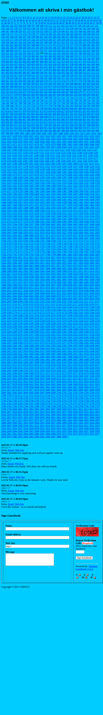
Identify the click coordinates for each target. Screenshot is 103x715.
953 (11, 128)
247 (41, 42)
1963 (64, 279)
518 (20, 75)
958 (33, 128)
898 (71, 119)
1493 (53, 208)
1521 (9, 213)
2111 (86, 301)
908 (16, 122)
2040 (91, 290)
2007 (9, 287)
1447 (97, 199)
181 (54, 34)
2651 (86, 384)
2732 (36, 398)
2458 (14, 356)
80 (42, 23)
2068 (47, 296)
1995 (42, 285)
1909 (64, 271)
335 (24, 53)
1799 (53, 254)
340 (46, 53)
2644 (47, 384)
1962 (58, 279)
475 (33, 70)
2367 (9, 343)
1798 (47, 254)
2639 (20, 384)
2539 (64, 367)
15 (43, 17)
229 (63, 39)
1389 (75, 191)
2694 (25, 392)
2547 (9, 370)
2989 (64, 436)
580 (89, 81)
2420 (3, 351)
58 (76, 20)
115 (66, 26)
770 (16, 105)
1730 (69, 243)
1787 (86, 252)
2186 (3, 315)
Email (11, 450)
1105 (96, 147)
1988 (3, 285)
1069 (97, 141)
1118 (68, 150)
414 (67, 61)
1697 (86, 238)
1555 (97, 216)
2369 (20, 343)
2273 (86, 326)
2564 (3, 373)
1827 (9, 260)
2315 (20, 334)
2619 (9, 381)
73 (21, 23)
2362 (80, 340)
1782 (58, 252)
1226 (69, 166)
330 (3, 53)
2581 (97, 373)
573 (59, 81)
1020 (25, 136)
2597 (86, 376)
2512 (14, 365)
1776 (25, 252)
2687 (86, 390)
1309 (31, 180)
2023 (97, 287)
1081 (64, 144)
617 (50, 86)
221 (29, 39)
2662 (47, 387)
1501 (97, 208)
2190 (25, 315)
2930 (36, 428)
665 (59, 92)
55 (67, 20)
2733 (42, 398)
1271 (20, 174)
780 (59, 105)
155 (41, 31)
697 (97, 94)
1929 (75, 274)
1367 (53, 188)
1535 (86, 213)
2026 (14, 290)
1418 (36, 196)
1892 (69, 268)
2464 (47, 356)
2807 (53, 409)
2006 (3, 287)
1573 (97, 219)
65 (97, 20)
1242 (58, 169)
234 (84, 39)
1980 (58, 282)
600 (76, 83)
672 (89, 92)
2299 (31, 332)
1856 (69, 263)
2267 (53, 326)
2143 (64, 307)
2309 (86, 332)
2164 (80, 310)
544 (33, 78)
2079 (9, 299)
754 (46, 103)
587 (20, 83)
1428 (91, 196)
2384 (3, 345)
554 (76, 78)
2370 (25, 343)
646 (76, 89)
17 (49, 17)
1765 (64, 249)
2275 (97, 326)
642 (59, 89)
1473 (42, 205)
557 (89, 78)
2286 (58, 329)
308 (7, 50)
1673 (53, 235)
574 (63, 81)
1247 (86, 169)
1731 (75, 243)
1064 (69, 141)
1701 (9, 241)
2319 (42, 334)
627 (93, 86)
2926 (14, 428)
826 (59, 111)
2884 (80, 420)
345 (67, 53)
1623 (75, 227)
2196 (58, 315)
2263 (31, 326)
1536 (91, 213)
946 (80, 125)
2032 (47, 290)
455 (46, 67)
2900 (69, 423)
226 (50, 39)
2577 (75, 373)
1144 (14, 155)
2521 (64, 365)
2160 (58, 310)
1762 (47, 249)
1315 (64, 180)
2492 (3, 362)
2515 (31, 365)
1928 (69, 274)
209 (76, 37)
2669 (86, 387)
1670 (36, 235)
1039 (31, 139)
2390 (36, 345)
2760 (91, 401)
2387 (20, 345)
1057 (31, 141)
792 (11, 108)
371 (80, 56)
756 (54, 103)
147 (7, 31)
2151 (9, 310)
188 (84, 34)
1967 (86, 279)
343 (59, 53)
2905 (97, 423)
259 (93, 42)
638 (41, 89)
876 (76, 117)
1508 (36, 210)
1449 (9, 202)
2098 (14, 301)
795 (24, 108)
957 (29, 128)
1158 (90, 155)
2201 (86, 315)
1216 (14, 166)
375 (97, 56)
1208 (69, 163)
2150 (3, 310)
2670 (91, 387)
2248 (47, 323)
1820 (69, 257)
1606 (80, 224)
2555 (53, 370)
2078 (3, 299)
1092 (25, 147)
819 (29, 111)
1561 (31, 219)
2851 (97, 414)
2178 (58, 312)
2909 (20, 425)
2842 (47, 414)
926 (93, 122)
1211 (86, 163)
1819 (64, 257)
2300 (36, 332)
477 (41, 70)
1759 (31, 249)
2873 (20, 420)
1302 (91, 177)
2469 (75, 356)
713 (67, 97)
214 (97, 37)
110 (46, 26)
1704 (25, 241)
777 (46, 105)
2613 (75, 378)
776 (41, 105)
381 (24, 59)
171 (11, 34)
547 (46, 78)
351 (93, 53)
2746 (14, 401)
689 (63, 94)
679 (20, 94)
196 (20, 37)
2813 (86, 409)
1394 (3, 194)
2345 (86, 337)
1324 (14, 183)
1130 (36, 152)
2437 (97, 351)
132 (41, 28)
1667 (20, 235)
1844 (3, 263)
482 (63, 70)
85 (57, 23)
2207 (20, 318)
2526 (91, 365)
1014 (93, 133)
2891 (20, 423)
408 (41, 61)
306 (97, 48)
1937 (20, 276)
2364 (91, 340)
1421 (53, 196)
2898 (58, 423)
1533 (75, 213)
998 (7, 133)
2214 (58, 318)
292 (37, 48)
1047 (75, 139)
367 (63, 56)
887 (24, 119)
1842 (91, 260)
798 (37, 108)
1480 (80, 205)
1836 (58, 260)
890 (37, 119)
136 (59, 28)
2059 (97, 293)
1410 (91, 194)
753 (41, 103)
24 (70, 17)
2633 (86, 381)
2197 (64, 315)
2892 (25, 423)
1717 (97, 241)
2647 (64, 384)
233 (80, 39)
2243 (20, 323)
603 (89, 83)
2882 (69, 420)
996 (97, 130)
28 (83, 17)
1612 (14, 227)
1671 (42, 235)
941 (59, 125)
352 (97, 53)
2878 (47, 420)
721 (3, 100)
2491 (97, 359)
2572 (47, 373)
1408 (80, 194)
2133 (9, 307)
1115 (51, 150)
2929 (31, 428)
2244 (25, 323)
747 (16, 103)
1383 (42, 191)
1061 (53, 141)
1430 (3, 199)
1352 (69, 185)
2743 (97, 398)
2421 (9, 351)
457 (54, 67)
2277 (9, 329)
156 (46, 31)
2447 (53, 354)
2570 (36, 373)
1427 (86, 196)
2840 (36, 414)
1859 (86, 263)
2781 (9, 406)
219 (20, 39)
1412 (3, 196)
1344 (25, 185)
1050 (91, 139)
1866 (25, 265)
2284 (47, 329)
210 (80, 37)
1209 (75, 163)
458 (59, 67)
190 (93, 34)
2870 (3, 420)
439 (76, 64)
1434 (25, 199)
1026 (58, 136)
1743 (42, 246)
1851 (42, 263)
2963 (20, 434)
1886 (36, 268)
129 (29, 28)
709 (50, 97)
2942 (3, 431)
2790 (58, 406)
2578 (80, 373)
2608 (47, 378)
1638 (58, 230)
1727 (53, 243)
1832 (36, 260)
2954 (69, 431)
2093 (86, 299)
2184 (91, 312)
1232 (3, 169)
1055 (20, 141)
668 (71, 92)
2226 (25, 321)
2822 (36, 412)
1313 (53, 180)
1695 (75, 238)
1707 (42, 241)
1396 (14, 194)
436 (63, 64)
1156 (79, 155)
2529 (9, 367)
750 (29, 103)
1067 (86, 141)
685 (46, 94)
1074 (25, 144)
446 (7, 67)
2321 (53, 334)
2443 (31, 354)
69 (8, 23)
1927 (64, 274)
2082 (25, 299)
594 (50, 83)
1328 (36, 183)
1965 (75, 279)
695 (89, 94)
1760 (36, 249)
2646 (58, 384)
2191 (31, 315)
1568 (69, 219)
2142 (58, 307)
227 (54, 39)
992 (80, 130)
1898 (3, 271)
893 (50, 119)
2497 (31, 362)
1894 (80, 268)
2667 (75, 387)
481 (59, 70)
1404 (58, 194)
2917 (64, 425)
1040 (36, 139)
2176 (47, 312)
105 (24, 26)
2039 (86, 290)
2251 (64, 323)
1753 (97, 246)
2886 (91, 420)
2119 (30, 304)
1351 (64, 185)
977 (16, 130)
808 (80, 108)
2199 (75, 315)
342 (54, 53)
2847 (75, 414)
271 (46, 45)
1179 (9, 161)
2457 (9, 356)
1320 (91, 180)
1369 (64, 188)
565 (24, 81)
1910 (69, 271)
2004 (91, 285)
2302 (47, 332)
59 (79, 20)
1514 (69, 210)
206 (63, 37)
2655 (9, 387)
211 (84, 37)
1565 (53, 219)
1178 (3, 161)
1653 (42, 232)
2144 (69, 307)
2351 (20, 340)
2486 (69, 359)
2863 (64, 417)
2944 (14, 431)
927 (97, 122)
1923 (42, 274)
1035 (9, 139)
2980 (14, 436)
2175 (42, 312)
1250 (3, 172)
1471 (31, 205)
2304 (58, 332)
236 (93, 39)
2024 (3, 290)
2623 (31, 381)
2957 (86, 431)
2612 (69, 378)
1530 (58, 213)
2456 (3, 356)
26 (76, 17)
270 (41, 45)
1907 (53, 271)
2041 (97, 290)
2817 (9, 412)
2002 (80, 285)
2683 (64, 390)
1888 (47, 268)
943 (67, 125)
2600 (3, 378)
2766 (25, 403)
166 (89, 31)
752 (37, 103)
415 (71, 61)
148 (11, 31)
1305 (9, 180)
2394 (58, 345)
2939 (86, 428)
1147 (30, 155)
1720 (14, 243)
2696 (36, 392)
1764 (58, 249)
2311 (97, 332)
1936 (14, 276)
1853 (53, 263)
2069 (53, 296)
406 (33, 61)
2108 (69, 301)
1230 (91, 166)
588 (24, 83)
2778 (91, 403)
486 (80, 70)
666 (63, 92)
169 (3, 34)
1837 (64, 260)
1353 (75, 185)
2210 (36, 318)
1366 (47, 188)
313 (28, 50)
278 (76, 45)
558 (93, 78)
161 (67, 31)
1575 (9, 221)
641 (54, 89)
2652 (91, 384)
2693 (20, 392)
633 (20, 89)
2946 (25, 431)
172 (16, 34)
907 (11, 122)
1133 (52, 152)
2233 (64, 321)
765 (93, 103)
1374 (91, 188)
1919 (20, 274)
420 (93, 61)
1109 (19, 150)
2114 (3, 304)
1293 (42, 177)
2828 (69, 412)
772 (24, 105)
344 (63, 53)
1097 (53, 147)
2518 (47, 365)
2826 (58, 412)
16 (46, 17)
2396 (69, 345)
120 (88, 26)
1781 (53, 252)
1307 (20, 180)
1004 (38, 133)
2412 (58, 348)
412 (58, 61)
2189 (20, 315)
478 (46, 70)
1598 (36, 224)
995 (93, 130)
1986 (91, 282)
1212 (91, 163)
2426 (36, 351)
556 (84, 78)
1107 (9, 150)
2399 (86, 345)
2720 (69, 395)
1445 (86, 199)
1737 (9, 246)
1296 (58, 177)
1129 (30, 152)
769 (11, 105)
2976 (91, 434)
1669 (31, 235)
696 (93, 94)
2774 (69, 403)
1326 (25, 183)
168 (97, 31)
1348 (47, 185)
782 (67, 105)
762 (80, 103)
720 (97, 97)
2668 (80, 387)
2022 (91, 287)
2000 (69, 285)
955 (20, 128)
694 (84, 94)
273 (54, 45)
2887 (97, 420)
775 (37, 105)
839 (16, 114)
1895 (86, 268)
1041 (42, 139)
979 (24, 130)
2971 (64, 434)
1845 (9, 263)
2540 (69, 367)
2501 (53, 362)
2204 (3, 318)
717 (84, 97)
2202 (91, 315)
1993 (31, 285)
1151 (52, 155)
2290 (80, 329)
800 (46, 108)
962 (50, 128)
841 (24, 114)
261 (3, 45)
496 (24, 72)
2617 (97, 378)
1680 (91, 235)
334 (20, 53)
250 (54, 42)
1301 (86, 177)
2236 (80, 321)
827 (63, 111)
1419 (42, 196)
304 (89, 48)
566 (29, 81)
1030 (80, 136)
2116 (14, 304)
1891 (64, 268)
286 (11, 48)
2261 (20, 326)
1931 (86, 274)
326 (84, 50)
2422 (14, 351)
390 (63, 59)
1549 (64, 216)
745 (7, 103)
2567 (20, 373)
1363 (31, 188)
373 (89, 56)
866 (33, 117)
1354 (80, 185)
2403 (9, 348)
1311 (42, 180)
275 (63, 45)
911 (28, 122)
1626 (91, 227)
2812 (80, 409)
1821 (75, 257)
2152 (14, 310)
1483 (97, 205)
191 (97, 34)
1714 (80, 241)
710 (54, 97)
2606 (36, 378)
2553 (42, 370)
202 (46, 37)
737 (71, 100)
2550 (25, 370)
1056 (25, 141)
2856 (25, 417)
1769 (86, 249)
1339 (97, 183)
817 (20, 111)
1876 (80, 265)
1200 (25, 163)
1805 (86, 254)
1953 (9, 279)
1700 (3, 241)
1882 (14, 268)
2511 (9, 365)
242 (20, 42)
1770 (91, 249)
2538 (58, 367)
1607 (86, 224)
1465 (97, 202)
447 (11, 67)
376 (3, 59)
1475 (53, 205)
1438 (47, 199)
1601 (53, 224)
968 (76, 128)
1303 (97, 177)
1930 (80, 274)
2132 (3, 307)
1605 (75, 224)
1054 (14, 141)
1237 (31, 169)
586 (16, 83)
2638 (14, 384)
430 (37, 64)
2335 (31, 337)
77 (33, 23)
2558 (69, 370)
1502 (3, 210)
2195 (53, 315)
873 (63, 117)
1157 (84, 155)
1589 (86, 221)
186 (76, 34)
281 (89, 45)
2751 (42, 401)
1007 (55, 133)
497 (29, 72)
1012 (82, 133)
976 (11, 130)
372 (84, 56)
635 (29, 89)
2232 (58, 321)
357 (20, 56)
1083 (75, 144)
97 (94, 23)
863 (20, 117)
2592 (58, 376)
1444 (80, 199)
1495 (64, 208)
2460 (25, 356)
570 (46, 81)
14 (40, 17)
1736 (3, 246)
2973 (75, 434)
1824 (91, 257)
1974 (25, 282)
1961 (53, 279)
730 (41, 100)
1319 (86, 180)
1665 (9, 235)
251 (59, 42)
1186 (47, 161)
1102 (80, 147)
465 (89, 67)
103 (16, 26)
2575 (64, 373)
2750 (36, 401)
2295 (9, 332)
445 (3, 67)
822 (41, 111)
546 (41, 78)
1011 (77, 133)
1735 (97, 243)
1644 (91, 230)
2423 (20, 351)
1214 (3, 166)
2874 (25, 420)
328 (93, 50)
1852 (47, 263)
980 (29, 130)
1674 (58, 235)
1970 (3, 282)
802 (54, 108)
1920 (25, 274)
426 (20, 64)
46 (39, 20)
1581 (42, 221)
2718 (58, 395)
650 (93, 89)
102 (11, 26)
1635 (42, 230)
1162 (14, 158)
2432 (69, 351)
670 (80, 92)
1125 (9, 152)
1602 (58, 224)
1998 (58, 285)
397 (93, 59)
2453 (86, 354)
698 (3, 97)
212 (88, 37)
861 (11, 117)
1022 (36, 136)
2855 (20, 417)
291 (33, 48)
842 (29, 114)
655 (16, 92)
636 (33, 89)
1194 (90, 161)
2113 (97, 301)
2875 (31, 420)
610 (20, 86)
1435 (31, 199)
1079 (53, 144)
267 (29, 45)
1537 (97, 213)
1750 (80, 246)
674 (97, 92)
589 (29, 83)
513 (97, 72)
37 (11, 20)
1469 (20, 205)
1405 (64, 194)
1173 (74, 158)
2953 (64, 431)
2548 (14, 370)
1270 (14, 174)
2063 (20, 296)
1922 (36, 274)
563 (16, 81)
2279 (20, 329)
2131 (96, 304)
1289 (20, 177)
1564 (47, 219)
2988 (58, 436)
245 (33, 42)
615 (41, 86)
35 (5, 20)
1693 (64, 238)
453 (37, 67)
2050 (47, 293)
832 (84, 111)
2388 (25, 345)
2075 (86, 296)
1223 (53, 166)
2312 (3, 334)
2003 (86, 285)
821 (37, 111)
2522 (69, 365)
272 (50, 45)
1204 (47, 163)
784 (76, 105)
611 (24, 86)
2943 (9, 431)
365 (54, 56)
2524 (80, 365)
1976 (36, 282)
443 (93, 64)
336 (29, 53)
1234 (14, 169)
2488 (80, 359)
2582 (3, 376)
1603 (64, 224)
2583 (9, 376)
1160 (3, 158)
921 (71, 122)
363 (46, 56)
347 (76, 53)
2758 (80, 401)
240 (11, 42)
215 (3, 39)
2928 (25, 428)
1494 (58, 208)
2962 (14, 434)
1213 (96, 163)
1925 (53, 274)
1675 (64, 235)
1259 (53, 172)
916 (50, 122)
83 (51, 23)
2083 (31, 299)
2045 (20, 293)
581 (93, 81)
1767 (75, 249)
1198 (14, 163)
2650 (80, 384)
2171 (20, 312)
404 (24, 61)
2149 (97, 307)
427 (24, 64)
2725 (97, 395)
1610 (3, 227)
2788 (47, 406)
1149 (41, 155)
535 (93, 75)
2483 (53, 359)
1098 (58, 147)
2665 (64, 387)
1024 (47, 136)
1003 (33, 133)
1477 (64, 205)
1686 (25, 238)
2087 (53, 299)
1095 (42, 147)
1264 (80, 172)
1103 (86, 147)
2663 (53, 387)
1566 (58, 219)
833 (89, 111)
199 (33, 37)
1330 (47, 183)
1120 (78, 150)
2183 (86, 312)
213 (93, 37)
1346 (36, 185)
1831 (31, 260)
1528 (47, 213)
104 (20, 26)
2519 (53, 365)
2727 (9, 398)
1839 (75, 260)
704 (29, 97)
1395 (9, 194)
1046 (69, 139)
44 (33, 20)
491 (3, 72)
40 (21, 20)
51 (54, 20)
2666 (69, 387)
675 (3, 94)
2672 (3, 390)
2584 (14, 376)
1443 (75, 199)
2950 (47, 431)
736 (67, 100)
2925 (9, 428)
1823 (86, 257)
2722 (80, 395)
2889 (9, 423)
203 (50, 37)
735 (63, 100)
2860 (47, 417)
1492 (47, 208)
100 (3, 26)
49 (48, 20)
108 (37, 26)
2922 (91, 425)
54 (63, 20)
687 (54, 94)
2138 (36, 307)
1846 (14, 263)
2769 (42, 403)
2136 (25, 307)
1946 (69, 276)
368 (67, 56)
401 (11, 61)
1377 (9, 191)
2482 (47, 359)
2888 (3, 423)
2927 (20, 428)
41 (24, 20)
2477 (20, 359)
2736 (58, 398)
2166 (91, 310)
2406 (25, 348)
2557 (64, 370)
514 (3, 75)
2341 (64, 337)
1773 (9, 252)
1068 (91, 141)
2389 (31, 345)
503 (54, 72)
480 (54, 70)
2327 (86, 334)
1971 (9, 282)
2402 (3, 348)
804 (63, 108)
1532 (69, 213)
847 (50, 114)
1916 (3, 274)
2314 (14, 334)
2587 (31, 376)
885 (16, 119)
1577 (20, 221)
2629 (64, 381)
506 (67, 72)
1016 (3, 136)
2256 (91, 323)
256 (80, 42)
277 (71, 45)
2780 (3, 406)
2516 (36, 365)
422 (3, 64)
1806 (91, 254)
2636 (3, 384)
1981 (64, 282)
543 (29, 78)
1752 (91, 246)
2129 (85, 304)
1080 (58, 144)
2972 (69, 434)
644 (67, 89)
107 (33, 26)
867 (37, 117)
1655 (53, 232)
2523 (75, 365)
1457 (53, 202)
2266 (47, 326)
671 (84, 92)
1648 (14, 232)
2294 (3, 332)
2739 (75, 398)
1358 (3, 188)
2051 (53, 293)
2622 (25, 381)
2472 (91, 356)
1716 (91, 241)
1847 (20, 263)
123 (3, 28)
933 (24, 125)
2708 (3, 395)
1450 (14, 202)
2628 (58, 381)
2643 (42, 384)
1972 (14, 282)
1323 (9, 183)
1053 (9, 141)
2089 (64, 299)
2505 (75, 362)
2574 (58, 373)
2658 (25, 387)
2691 (9, 392)
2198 (69, 315)
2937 (75, 428)
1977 (42, 282)
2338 (47, 337)
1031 (86, 136)
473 (24, 70)
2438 (3, 354)
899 (76, 119)
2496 (25, 362)
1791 (9, 254)
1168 (47, 158)
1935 (9, 276)
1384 (47, 191)
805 (67, 108)
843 (33, 114)
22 (64, 17)
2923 (97, 425)
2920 (80, 425)
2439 (9, 354)
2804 (36, 409)
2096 (3, 301)
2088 (58, 299)
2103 (42, 301)
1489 (31, 208)
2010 (25, 287)
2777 (86, 403)
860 (7, 117)
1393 (97, 191)
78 (36, 23)
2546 (3, 370)
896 (63, 119)
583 (3, 83)
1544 (36, 216)
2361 (75, 340)
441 (84, 64)
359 (29, 56)
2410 (47, 348)
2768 (36, 403)
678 (16, 94)
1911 (75, 271)
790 (3, 108)
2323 (64, 334)
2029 (31, 290)
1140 (90, 152)
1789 (97, 252)
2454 (91, 354)
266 (24, 45)
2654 (3, 387)
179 (46, 34)
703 (24, 97)
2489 (86, 359)
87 (63, 23)
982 (37, 130)
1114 (46, 150)
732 (50, 100)
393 (76, 59)
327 (88, 50)
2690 (3, 392)
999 (11, 133)
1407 (75, 194)
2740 (80, 398)
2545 (97, 367)
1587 (75, 221)
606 (3, 86)
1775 (20, 252)
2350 (14, 340)
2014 (47, 287)
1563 (42, 219)
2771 (53, 403)
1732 (80, 243)
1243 (64, 169)
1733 (86, 243)
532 (80, 75)
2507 (86, 362)
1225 (64, 166)
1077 (42, 144)
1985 (86, 282)
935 (33, 125)
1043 (53, 139)
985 (50, 130)
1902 (25, 271)
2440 (14, 354)
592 (41, 83)
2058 (91, 293)
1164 (25, 158)
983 (41, 130)
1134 (57, 152)
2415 (75, 348)
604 (93, 83)
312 (24, 50)
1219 (31, 166)
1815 (42, 257)
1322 (3, 183)
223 (37, 39)
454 (41, 67)
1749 (75, 246)
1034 (3, 139)
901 (84, 119)
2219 (86, 318)
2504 (69, 362)
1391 (86, 191)
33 (98, 17)
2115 (9, 304)
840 (20, 114)
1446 (91, 199)
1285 (97, 174)
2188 (14, 315)
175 (29, 34)
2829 (75, 412)
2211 (42, 318)
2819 (20, 412)
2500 (47, 362)
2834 (3, 414)
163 (76, 31)
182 (59, 34)
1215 (9, 166)
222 (33, 39)
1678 (80, 235)
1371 (75, 188)
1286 (3, 177)
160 (63, 31)
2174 (36, 312)
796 (29, 108)
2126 (69, 304)
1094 (36, 147)
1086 (91, 144)
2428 (47, 351)
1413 (9, 196)
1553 (86, 216)
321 (63, 50)
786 (84, 105)
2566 (14, 373)
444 (97, 64)
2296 (14, 332)
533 (84, 75)
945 (76, 125)
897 (67, 119)
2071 (64, 296)
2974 (80, 434)
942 (63, 125)
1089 (9, 147)
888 (29, 119)
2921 (86, 425)
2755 (64, 401)
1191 (74, 161)
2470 (80, 356)
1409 (86, 194)
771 (20, 105)
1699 (97, 238)
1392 (91, 191)
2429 (53, 351)
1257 (42, 172)
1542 (25, 216)
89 (70, 23)
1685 (20, 238)
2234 (69, 321)
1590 (91, 221)
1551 (75, 216)
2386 (14, 345)
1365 (42, 188)
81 (45, 23)
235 (89, 39)
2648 (69, 384)
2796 (91, 406)
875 (71, 117)
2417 (86, 348)
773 (29, 105)
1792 (14, 254)
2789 (53, 406)
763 (84, 103)
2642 (36, 384)
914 (41, 122)
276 (67, 45)
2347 (97, 337)
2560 (80, 370)
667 (67, 92)
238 (3, 42)
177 (37, 34)
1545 (42, 216)
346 (71, 53)
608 (11, 86)
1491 (42, 208)
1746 (58, 246)
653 (7, 92)
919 (63, 122)
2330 (3, 337)
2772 (58, 403)
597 (63, 83)
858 (97, 114)
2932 (47, 428)
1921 (31, 274)
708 (46, 97)
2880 (58, 420)
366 (59, 56)
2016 (58, 287)
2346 (91, 337)
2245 (31, 323)
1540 (14, 216)
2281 (31, 329)
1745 (53, 246)
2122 (47, 304)
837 (7, 114)
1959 (42, 279)
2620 (14, 381)
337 (33, 53)
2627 (53, 381)
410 (50, 61)
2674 (14, 390)
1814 (36, 257)
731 (46, 100)
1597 (31, 224)
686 (50, 94)
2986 (47, 436)
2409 (42, 348)
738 (76, 100)
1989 (9, 285)
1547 (53, 216)
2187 (9, 315)
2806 (47, 409)
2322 (58, 334)
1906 (47, 271)
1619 (53, 227)
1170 (57, 158)
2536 (47, 367)
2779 (97, 403)
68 (5, 23)
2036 (69, 290)
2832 (91, 412)
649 (89, 89)
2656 (14, 387)
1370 (69, 188)
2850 (91, 414)
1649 (20, 232)
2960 (3, 434)
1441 (64, 199)
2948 (36, 431)
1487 (20, 208)
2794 (80, 406)
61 (85, 20)
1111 (30, 150)
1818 (58, 257)
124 (7, 28)
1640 (69, 230)
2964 (25, 434)
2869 (97, 417)
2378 (69, 343)
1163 (19, 158)
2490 (91, 359)
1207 (64, 163)
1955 (20, 279)
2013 (42, 287)
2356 (47, 340)
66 (100, 20)
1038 (25, 139)
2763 (9, 403)
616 (46, 86)
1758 (25, 249)
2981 (20, 436)
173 (20, 34)
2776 (80, 403)
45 (36, 20)
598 (67, 83)
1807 (97, 254)
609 (16, 86)
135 (54, 28)
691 (71, 94)
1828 (14, 260)
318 (50, 50)
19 (55, 17)
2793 (75, 406)
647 (80, 89)
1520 (3, 213)
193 (7, 37)
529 (67, 75)
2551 (31, 370)
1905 (42, 271)
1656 (58, 232)
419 (88, 61)
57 (73, 20)
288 (20, 48)
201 (41, 37)
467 (97, 67)
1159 (95, 155)
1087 (97, 144)
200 (37, 37)
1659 (75, 232)
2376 (58, 343)
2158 (47, 310)
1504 (14, 210)
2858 (36, 417)
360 (33, 56)
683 (37, 94)
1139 (84, 152)
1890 (58, 268)
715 (76, 97)
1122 (89, 150)
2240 (3, 323)
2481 (42, 359)
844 (37, 114)
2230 (47, 321)
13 (37, 17)
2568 (25, 373)
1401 (42, 194)
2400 (91, 345)
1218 (25, 166)
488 (89, 70)
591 (37, 83)
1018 (14, 136)
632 (16, 89)
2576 (69, 373)
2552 (36, 370)
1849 (31, 263)
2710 (14, 395)
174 (24, 34)
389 (59, 59)
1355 (86, 185)
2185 (97, 312)
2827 (64, 412)
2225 (20, 321)
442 (89, 64)
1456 (47, 202)
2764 (14, 403)
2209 (31, 318)
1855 (64, 263)
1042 (47, 139)
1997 (53, 285)
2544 (91, 367)
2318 (36, 334)
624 (80, 86)
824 (50, 111)
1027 (64, 136)
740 (84, 100)
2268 (58, 326)
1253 (20, 172)
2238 (91, 321)
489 (93, 70)
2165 (86, 310)
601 (80, 83)
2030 (36, 290)
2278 (14, 329)
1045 (64, 139)
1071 (9, 144)
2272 (80, 326)
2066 (36, 296)
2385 (9, 345)
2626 (47, 381)
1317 (75, 180)
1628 (3, 230)
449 (20, 67)
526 (54, 75)
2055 (75, 293)
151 (24, 31)
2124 (58, 304)
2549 (20, 370)
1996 (47, 285)
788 (93, 105)
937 (41, 125)
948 (89, 125)
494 (16, 72)
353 (3, 56)
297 (59, 48)
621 (67, 86)
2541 (75, 367)
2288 (69, 329)
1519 (97, 210)
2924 (3, 428)
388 (54, 59)
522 (37, 75)
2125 (63, 304)
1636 (47, 230)
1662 (91, 232)
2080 (14, 299)
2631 (75, 381)
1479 (75, 205)
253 (67, 42)
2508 (91, 362)
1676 (69, 235)
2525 (86, 365)
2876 (36, 420)
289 (24, 48)
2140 (47, 307)
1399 (31, 194)
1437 (42, 199)
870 (50, 117)
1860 (91, 263)
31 (92, 17)
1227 (75, 166)
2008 (14, 287)
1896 (91, 268)
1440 (58, 199)
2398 (80, 345)
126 (16, 28)
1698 (91, 238)
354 (7, 56)
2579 (86, 373)
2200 (80, 315)
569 (41, 81)
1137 (74, 152)
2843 (53, 414)
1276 (47, 174)
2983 (31, 436)
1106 (3, 150)
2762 (3, 403)
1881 (9, 268)
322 (67, 50)
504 (59, 72)
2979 (9, 436)
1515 (75, 210)
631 (11, 89)
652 (3, 92)
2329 (97, 334)
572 (54, 81)
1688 (36, 238)
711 (58, 97)
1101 (75, 147)
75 (27, 23)
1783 (64, 252)
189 (89, 34)
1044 (58, 139)
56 (70, 20)
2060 (3, 296)
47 (42, 20)
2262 (25, 326)
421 (97, 61)
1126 (14, 152)
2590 (47, 376)
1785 (75, 252)
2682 (58, 390)
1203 (41, 163)
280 (84, 45)
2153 (20, 310)
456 (50, 67)
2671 (97, 387)
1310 (36, 180)
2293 (97, 329)
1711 (64, 241)
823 (46, 111)
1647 (9, 232)
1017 (9, 136)
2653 (97, 384)
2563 (97, 370)
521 (33, 75)
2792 (69, 406)
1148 (36, 155)
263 (11, 45)
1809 (9, 257)
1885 (31, 268)
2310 (91, 332)
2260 (14, 326)
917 (54, 122)
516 (11, 75)
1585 (64, 221)
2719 (64, 395)
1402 (47, 194)
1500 (91, 208)
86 (60, 23)
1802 (69, 254)
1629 (9, 230)
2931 (42, 428)
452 (33, 67)
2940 (91, 428)
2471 (86, 356)
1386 (58, 191)
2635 (97, 381)
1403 (53, 194)
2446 (47, 354)
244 (29, 42)
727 (29, 100)
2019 (75, 287)
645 (71, 89)
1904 (36, 271)
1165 (30, 158)
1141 (95, 152)
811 (93, 108)
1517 (86, 210)
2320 (47, 334)
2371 (31, 343)
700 (11, 97)
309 (11, 50)
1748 (69, 246)
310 (16, 50)
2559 (75, 370)
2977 (97, 434)
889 (33, 119)
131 (37, 28)
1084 (80, 144)
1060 (47, 141)
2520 (58, 365)
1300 (80, 177)
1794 (25, 254)
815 (11, 111)
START (5, 2)
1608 (91, 224)
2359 (64, 340)
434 (54, 64)
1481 (86, 205)
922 (76, 122)
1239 (42, 169)
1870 (47, 265)
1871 (53, 265)
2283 (42, 329)
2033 (53, 290)
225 (46, 39)
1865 (20, 265)
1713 (75, 241)
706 (37, 97)
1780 (47, 252)
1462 (80, 202)
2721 (75, 395)
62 (88, 20)
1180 (14, 161)
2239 (97, 321)
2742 (91, 398)
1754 (3, 249)
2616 (91, 378)
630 (7, 89)
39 (18, 20)
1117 (62, 150)
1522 (14, 213)
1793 (20, 254)
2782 (14, 406)
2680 (47, 390)
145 (97, 28)
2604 (25, 378)
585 (11, 83)
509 (80, 72)
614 (37, 86)
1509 (42, 210)
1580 (36, 221)
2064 (25, 296)
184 (67, 34)
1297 (64, 177)
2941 (97, 428)
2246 (36, 323)
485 (76, 70)
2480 (36, 359)
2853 (9, 417)
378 (11, 59)
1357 (97, 185)
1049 (86, 139)
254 (71, 42)
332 (11, 53)
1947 (75, 276)
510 (84, 72)
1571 (86, 219)
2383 (97, 343)
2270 (69, 326)
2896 (47, 423)
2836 (14, 414)
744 (3, 103)
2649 (75, 384)
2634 (91, 381)
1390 (80, 191)
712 (63, 97)
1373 (86, 188)
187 (80, 34)
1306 (14, 180)
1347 (42, 185)
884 (11, 119)
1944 (58, 276)
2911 (31, 425)
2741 (86, 398)
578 (80, 81)
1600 (47, 224)
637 (37, 89)
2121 (41, 304)
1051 (97, 139)
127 (20, 28)
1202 (36, 163)
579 (84, 81)
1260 (58, 172)
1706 (36, 241)
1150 (47, 155)
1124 (3, 152)
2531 (20, 367)
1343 (20, 185)
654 (11, 92)
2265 (42, 326)
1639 (64, 230)
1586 (69, 221)
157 (50, 31)
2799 (9, 409)
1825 (97, 257)
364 (50, 56)
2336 (36, 337)
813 (3, 111)
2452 (80, 354)
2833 (97, 412)
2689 (97, 390)
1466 (3, 205)
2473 (97, 356)
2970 (58, 434)
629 (3, 89)
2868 (91, 417)
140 (76, 28)
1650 (25, 232)
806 (71, 108)
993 (84, 130)
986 (54, 130)
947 (84, 125)
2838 (25, 414)
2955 (75, 431)
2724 (91, 395)
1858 (80, 263)
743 (97, 100)
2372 (36, 343)
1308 (25, 180)
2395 (64, 345)
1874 (69, 265)
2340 (58, 337)
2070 (58, 296)
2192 (36, 315)
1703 (20, 241)
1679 (86, 235)
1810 (14, 257)
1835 (53, 260)
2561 (86, 370)
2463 (42, 356)
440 (80, 64)
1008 (60, 133)
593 (46, 83)
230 (67, 39)
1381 (31, 191)
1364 (36, 188)
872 (59, 117)
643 (63, 89)
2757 (75, 401)
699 (7, 97)
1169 (52, 158)
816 (16, 111)
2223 (9, 321)
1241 (53, 169)
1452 (25, 202)
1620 (58, 227)
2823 (42, 412)
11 (31, 17)
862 (16, 117)
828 (67, 111)
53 (60, 20)
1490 (36, 208)
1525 (31, 213)
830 (76, 111)
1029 (75, 136)
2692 (14, 392)
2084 (36, 299)
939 (50, 125)
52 (57, 20)
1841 (86, 260)
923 (80, 122)
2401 (97, 345)
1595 (20, 224)
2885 (86, 420)
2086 (47, 299)
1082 (69, 144)
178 (41, 34)
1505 (20, 210)
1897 (97, 268)
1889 (53, 268)
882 (3, 119)
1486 (14, 208)
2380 (80, 343)
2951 (53, 431)
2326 (80, 334)
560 (3, 81)
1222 (47, 166)
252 (63, 42)
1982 (69, 282)
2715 (42, 395)
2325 (75, 334)
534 (89, 75)
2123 (52, 304)
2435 (86, 351)
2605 (31, 378)
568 (37, 81)
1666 (14, 235)
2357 (53, 340)
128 (24, 28)
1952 (3, 279)
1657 (64, 232)
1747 (64, 246)
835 (97, 111)
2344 (80, 337)
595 (54, 83)
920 (67, 122)
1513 (64, 210)
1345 (31, 185)
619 (58, 86)
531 (76, 75)
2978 (3, 436)
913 (37, 122)
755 (50, 103)
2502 (58, 362)
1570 (80, 219)
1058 (36, 141)
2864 (69, 417)
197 (24, 37)
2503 (64, 362)
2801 (20, 409)
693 (80, 94)
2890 (14, 423)
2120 (36, 304)
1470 (25, 205)
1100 (69, 147)
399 (3, 61)
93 (82, 23)
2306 (69, 332)
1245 (75, 169)
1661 (86, 232)
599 (71, 83)
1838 (69, 260)
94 (85, 23)
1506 (25, 210)
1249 (97, 169)
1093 (31, 147)
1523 (20, 213)
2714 (36, 395)
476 (37, 70)
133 (46, 28)
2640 (25, 384)
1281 (75, 174)
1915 (97, 271)
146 (3, 31)
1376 (3, 191)
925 (88, 122)
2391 (42, 345)
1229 (86, 166)
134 (50, 28)
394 (80, 59)
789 (97, 105)
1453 (31, 202)
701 (16, 97)
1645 (97, 230)
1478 (69, 205)
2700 (58, 392)
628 (97, 86)
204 (54, 37)
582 (97, 81)
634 (24, 89)
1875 (75, 265)
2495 (20, 362)
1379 (20, 191)
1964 (69, 279)
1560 (25, 219)
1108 (14, 150)
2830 (80, 412)
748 (20, 103)
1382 (36, 191)
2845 (64, 414)
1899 (9, 271)
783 (71, 105)
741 (89, 100)
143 (89, 28)
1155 (74, 155)
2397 (75, 345)
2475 (9, 359)
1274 (36, 174)
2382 (91, 343)
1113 (41, 150)
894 (54, 119)
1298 (69, 177)
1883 (20, 268)
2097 (9, 301)
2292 (91, 329)
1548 (58, 216)
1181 (19, 161)
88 (67, 23)
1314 (58, 180)
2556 (58, 370)
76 (30, 23)
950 (97, 125)
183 (63, 34)
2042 (3, 293)
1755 (9, 249)
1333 (64, 183)
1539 (9, 216)
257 (84, 42)
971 (89, 128)
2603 (20, 378)
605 (97, 83)
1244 (69, 169)
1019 (20, 136)
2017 (64, 287)
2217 (75, 318)
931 (16, 125)
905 (3, 122)
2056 (80, 293)
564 (20, 81)
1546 (47, 216)
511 (88, 72)
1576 (14, 221)
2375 (53, 343)
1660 (80, 232)
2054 (69, 293)
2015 (53, 287)
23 (67, 17)
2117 (19, 304)
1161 (9, 158)
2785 (31, 406)
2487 (75, 359)
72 (18, 23)
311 (20, 50)
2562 (91, 370)
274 (59, 45)
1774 (14, 252)
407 (37, 61)
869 (46, 117)
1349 (53, 185)
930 (11, 125)
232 (76, 39)
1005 (44, 133)
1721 (20, 243)
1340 (3, 185)
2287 (64, 329)
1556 (3, 219)
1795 (31, 254)
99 (100, 23)
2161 (64, 310)
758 (63, 103)
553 (71, 78)
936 (37, 125)
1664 (3, 235)
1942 (47, 276)
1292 (36, 177)
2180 (69, 312)
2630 (69, 381)
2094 (91, 299)
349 (84, 53)
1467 (9, 205)
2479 (31, 359)
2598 (91, 376)
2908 (14, 425)
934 (29, 125)
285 (7, 48)
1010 (71, 133)
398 (97, 59)
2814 (91, 409)
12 (34, 17)
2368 (14, 343)
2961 (9, 434)
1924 (47, 274)
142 (84, 28)
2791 (64, 406)
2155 (31, 310)
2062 (14, 296)
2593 (64, 376)
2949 (42, 431)
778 (50, 105)
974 (3, 130)
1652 (36, 232)
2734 (47, 398)
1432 (14, 199)
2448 (58, 354)
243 (24, 42)
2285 (53, 329)
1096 (47, 147)
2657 (20, 387)
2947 (31, 431)
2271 (75, 326)
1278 (58, 174)
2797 (97, 406)
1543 (31, 216)
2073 (75, 296)
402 (16, 61)
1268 (3, 174)
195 (16, 37)
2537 (53, 367)
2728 (14, 398)
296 (54, 48)
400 (7, 61)
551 (63, 78)
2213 (53, 318)
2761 (97, 401)
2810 (69, 409)
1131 (41, 152)
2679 (42, 390)
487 (84, 70)
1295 (53, 177)
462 (76, 67)
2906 (3, 425)
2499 (42, 362)
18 (52, 17)
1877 (86, 265)
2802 (25, 409)
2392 (47, 345)
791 (7, 108)
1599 (42, 224)
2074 (80, 296)
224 (41, 39)
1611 (9, 227)
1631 (20, 230)
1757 (20, 249)
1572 (91, 219)
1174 (79, 158)
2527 (97, 365)
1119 (73, 150)
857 (93, 114)
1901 (20, 271)
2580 (91, 373)
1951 (97, 276)
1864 (14, 265)
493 (11, 72)
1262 (69, 172)
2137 (31, 307)
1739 (20, 246)
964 (59, 128)
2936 (69, 428)
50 (51, 20)
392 (71, 59)
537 (3, 78)
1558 (14, 219)
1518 (91, 210)
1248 (91, 169)
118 (79, 26)
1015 (99, 133)
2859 (42, 417)
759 (67, 103)
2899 (64, 423)
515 (7, 75)
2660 (36, 387)
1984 (80, 282)
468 (3, 70)
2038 (80, 290)
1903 (31, 271)
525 (50, 75)
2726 (3, 398)
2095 (97, 299)
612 (28, 86)
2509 (97, 362)
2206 (14, 318)
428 (29, 64)
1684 (14, 238)
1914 (91, 271)
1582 (47, 221)
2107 (64, 301)
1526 (36, 213)
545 (37, 78)
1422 (58, 196)
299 (67, 48)
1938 (25, 276)
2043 (9, 293)
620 (63, 86)
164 (80, 31)
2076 (91, 296)
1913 (86, 271)
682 (33, 94)
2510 (3, 365)
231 (71, 39)
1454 (36, 202)
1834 (47, 260)
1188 (57, 161)
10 (28, 17)
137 (63, 28)
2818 (14, 412)
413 (63, 61)
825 (54, 111)
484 (71, 70)
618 (54, 86)
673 (93, 92)
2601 (9, 378)
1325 (20, 183)
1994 (36, 285)
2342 (69, 337)
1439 (53, 199)
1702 (14, 241)
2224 (14, 321)
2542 (80, 367)
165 (84, 31)
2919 (75, 425)
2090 (69, 299)
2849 (86, 414)
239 (7, 42)
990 (71, 130)
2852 (3, 417)
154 (37, 31)
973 (97, 128)
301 (76, 48)
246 (37, 42)
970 (84, 128)
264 (16, 45)
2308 (80, 332)
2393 (53, 345)
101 (7, 26)
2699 (53, 392)
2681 (53, 390)
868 (41, 117)
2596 (80, 376)
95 (88, 23)
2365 (97, 340)
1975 (31, 282)
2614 (80, 378)
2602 (14, 378)
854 (80, 114)
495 (20, 72)
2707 (97, 392)
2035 (64, 290)
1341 (9, 185)
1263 (75, 172)
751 (33, 103)
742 (93, 100)
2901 (75, 423)
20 (58, 17)
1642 (80, 230)
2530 (14, 367)
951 (3, 128)
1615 (31, 227)
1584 (58, 221)
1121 (84, 150)
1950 (91, 276)
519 (24, 75)
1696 (80, 238)
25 (73, 17)
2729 (20, 398)
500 (41, 72)
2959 (97, 431)
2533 (31, 367)
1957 (31, 279)
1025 (53, 136)
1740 (25, 246)
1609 (97, 224)
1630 (14, 230)
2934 (58, 428)
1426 (80, 196)
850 (63, 114)
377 (7, 59)
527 (59, 75)
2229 (42, 321)
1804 (80, 254)
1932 (91, 274)
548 (50, 78)
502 (50, 72)
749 (24, 103)
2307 (75, 332)
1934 (3, 276)
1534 (80, 213)
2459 (20, 356)
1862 (3, 265)
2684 (69, 390)
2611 (64, 378)
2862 (58, 417)
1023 (42, 136)
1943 (53, 276)
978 (20, 130)
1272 (25, 174)
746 (11, 103)
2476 (14, 359)
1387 (64, 191)
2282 (36, 329)
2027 (20, 290)
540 (16, 78)
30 (89, 17)
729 (37, 100)
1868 (36, 265)
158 (54, 31)
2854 (14, 417)
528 (63, 75)
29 (86, 17)
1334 (69, 183)
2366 (3, 343)
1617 (42, 227)
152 (29, 31)
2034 (58, 290)
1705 (31, 241)
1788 (91, 252)
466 (93, 67)
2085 (42, 299)
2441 (20, 354)
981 (33, 130)
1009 (66, 133)
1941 (42, 276)
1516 (80, 210)
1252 (14, 172)
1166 (36, 158)
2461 (31, 356)
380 (20, 59)
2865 (75, 417)
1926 (58, 274)
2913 (42, 425)
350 (89, 53)
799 (41, 108)
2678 (36, 390)
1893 (75, 268)
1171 (63, 158)
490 (97, 70)
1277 (53, 174)
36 (8, 20)
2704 (80, 392)
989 (67, 130)
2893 (31, 423)
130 (33, 28)
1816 (47, 257)
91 (76, 23)
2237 (86, 321)
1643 (86, 230)
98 (97, 23)
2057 (86, 293)
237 (97, 39)
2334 (25, 337)
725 (20, 100)
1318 (80, 180)
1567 (64, 219)
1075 (31, 144)
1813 (31, 257)
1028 (69, 136)
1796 (36, 254)
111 (50, 26)
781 (63, 105)
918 (58, 122)
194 (11, 37)
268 (33, 45)
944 (71, 125)
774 (33, 105)
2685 (75, 390)
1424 (69, 196)
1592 (3, 224)
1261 (64, 172)
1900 (14, 271)
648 (84, 89)
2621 (20, 381)
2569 (31, 373)
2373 (42, 343)
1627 (97, 227)
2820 (25, 412)
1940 (36, 276)
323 (71, 50)
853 (76, 114)
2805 (42, 409)
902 (89, 119)
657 (24, 92)
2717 (53, 395)
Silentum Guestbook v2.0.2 (86, 567)
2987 (53, 436)
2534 (36, 367)
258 (89, 42)
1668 (25, 235)
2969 (53, 434)
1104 (91, 147)
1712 (69, 241)
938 (46, 125)
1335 (75, 183)
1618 (47, 227)
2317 (31, 334)
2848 (80, 414)
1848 (25, 263)
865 (29, 117)
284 (3, 48)
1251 (9, 172)
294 (46, 48)
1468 (14, 205)
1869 (42, 265)
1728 (58, 243)
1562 (36, 219)
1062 (58, 141)
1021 (31, 136)
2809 (64, 409)
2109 (75, 301)
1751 (86, 246)
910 (24, 122)
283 (97, 45)
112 (54, 26)
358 (24, 56)
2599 (97, 376)
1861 (97, 263)
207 (67, 37)
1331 (53, 183)
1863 (9, 265)
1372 (80, 188)
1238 (36, 169)
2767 (31, 403)
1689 (42, 238)
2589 (42, 376)
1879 (97, 265)
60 (82, 20)
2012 (36, 287)
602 (84, 83)
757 (59, 103)
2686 (80, 390)
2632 (80, 381)
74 (24, 23)
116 (71, 26)
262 (7, 45)
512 (93, 72)
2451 (75, 354)
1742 (36, 246)
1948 (80, 276)
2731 (31, 398)
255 (76, 42)
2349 (9, 340)
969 (80, 128)
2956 (80, 431)
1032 (91, 136)
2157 (42, 310)
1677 (75, 235)
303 (84, 48)
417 (80, 61)
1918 (14, 274)
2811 (75, 409)
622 (71, 86)
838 (11, 114)
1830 (25, 260)
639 (46, 89)
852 (71, 114)
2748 (25, 401)
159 (59, 31)
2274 (91, 326)
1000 (16, 133)
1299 (75, 177)
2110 (80, 301)
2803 (31, 409)
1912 (80, 271)
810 (89, 108)
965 (63, 128)
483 (67, 70)
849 (59, 114)
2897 (53, 423)
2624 (36, 381)
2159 (53, 310)
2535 (42, 367)
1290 (25, 177)
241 (16, 42)
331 (7, 53)
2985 (42, 436)
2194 (47, 315)
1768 (80, 249)
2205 (9, 318)
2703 (75, 392)
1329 (42, 183)
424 (11, 64)
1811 (20, 257)
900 (80, 119)
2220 (91, 318)
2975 (86, 434)
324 (76, 50)
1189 (63, 161)
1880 (3, 268)
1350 (58, 185)
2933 (53, 428)
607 (7, 86)
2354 (36, 340)
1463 (86, 202)
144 (93, 28)
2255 (86, 323)
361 (37, 56)
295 (50, 48)
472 (20, 70)
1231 (97, 166)
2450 (69, 354)
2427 (42, 351)
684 (41, 94)
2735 (53, 398)
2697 (42, 392)
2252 (69, 323)
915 (46, 122)
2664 (58, 387)
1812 (25, 257)
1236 (25, 169)
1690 (47, 238)
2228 (36, 321)
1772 (3, 252)
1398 (25, 194)
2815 (97, 409)
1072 (14, 144)
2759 (86, 401)
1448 (3, 202)
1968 (91, 279)
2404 (14, 348)
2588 (36, 376)
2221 (97, 318)
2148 (91, 307)
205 (59, 37)
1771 (97, 249)
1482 (91, 205)
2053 (64, 293)
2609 (53, 378)
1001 (22, 133)
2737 (64, 398)
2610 (58, 378)
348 (80, 53)
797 (33, 108)
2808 (58, 409)
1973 (20, 282)
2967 (42, 434)
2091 (75, 299)
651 (97, 89)
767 (3, 105)
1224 (58, 166)
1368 (58, 188)
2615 (86, 378)
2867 (86, 417)
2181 (75, 312)
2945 (20, 431)
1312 (47, 180)
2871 (9, 420)
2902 (80, 423)
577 (76, 81)
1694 (69, 238)
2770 (47, 403)
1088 (3, 147)
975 (7, 130)
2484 (58, 359)
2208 (25, 318)
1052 (3, 141)
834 (93, 111)
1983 (75, 282)
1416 (25, 196)
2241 (9, 323)
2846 (69, 414)
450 (24, 67)
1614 (25, 227)
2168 (3, 312)
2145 (75, 307)
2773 (64, 403)
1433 (20, 199)
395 (84, 59)
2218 (80, 318)
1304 (3, 180)
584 (7, 83)
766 (97, 103)
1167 (41, 158)
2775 (75, 403)
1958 (36, 279)
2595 (75, 376)
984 (46, 130)
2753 (53, 401)
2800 (14, 409)
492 (7, 72)
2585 (20, 376)
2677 (31, 390)
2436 (91, 351)
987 (59, 130)
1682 (3, 238)
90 (73, 23)
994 (89, 130)
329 (97, 50)
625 (84, 86)
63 (91, 20)
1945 (64, 276)
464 (84, 67)
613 (33, 86)
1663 (97, 232)
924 (84, 122)
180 (50, 34)
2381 (86, 343)
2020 (80, 287)
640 (50, 89)
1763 (53, 249)
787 (89, 105)
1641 (75, 230)
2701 (64, 392)
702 (20, 97)
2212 (47, 318)
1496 (69, 208)
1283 (86, 174)
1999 (64, 285)
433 (50, 64)
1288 (14, 177)
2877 (42, 420)
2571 (42, 373)
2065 (31, 296)
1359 (9, 188)
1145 (19, 155)
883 (7, 119)
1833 (42, 260)
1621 (64, 227)
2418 (91, 348)
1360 (14, 188)
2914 (47, 425)
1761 (42, 249)
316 (41, 50)
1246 (80, 169)
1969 (97, 279)
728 (33, 100)
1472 (36, 205)
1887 (42, 268)
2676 (25, 390)
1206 (58, 163)
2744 (3, 401)
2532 (25, 367)
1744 (47, 246)
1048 (80, 139)
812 (97, 108)
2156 (36, 310)
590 (33, 83)
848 (54, 114)
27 (80, 17)
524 (46, 75)
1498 (80, 208)
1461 (75, 202)
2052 (58, 293)
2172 (25, 312)
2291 (86, 329)
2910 (25, 425)
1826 (3, 260)
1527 (42, 213)
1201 (30, 163)
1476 (58, 205)
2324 (69, 334)
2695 (31, 392)
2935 (64, 428)
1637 (53, 230)
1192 (79, 161)
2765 (20, 403)
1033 (97, 136)
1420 (47, 196)
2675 (20, 390)
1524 (25, 213)
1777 (31, 252)
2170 (14, 312)
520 (29, 75)
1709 (53, 241)
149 (16, 31)
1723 (31, 243)
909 (20, 122)
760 (71, 103)
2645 (53, 384)
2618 (3, 381)
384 (37, 59)
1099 (64, 147)
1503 (9, 210)
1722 (25, 243)
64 (94, 20)
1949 (86, 276)
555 (80, 78)
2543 (86, 367)
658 (29, 92)
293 (41, 48)
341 (50, 53)
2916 (58, 425)
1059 (42, 141)
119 (83, 26)
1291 (31, 177)
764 (89, 103)
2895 (42, 423)
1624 (80, 227)
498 (33, 72)
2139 (42, 307)
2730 (25, 398)
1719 (9, 243)
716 (80, 97)
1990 (14, 285)
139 (71, 28)
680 (24, 94)
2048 (36, 293)
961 (46, 128)
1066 (80, 141)
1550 (69, 216)
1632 (25, 230)
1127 (19, 152)
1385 (53, 191)
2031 (42, 290)
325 (80, 50)
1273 (31, 174)
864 (24, 117)
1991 (20, 285)
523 (41, 75)
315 (37, 50)
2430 (58, 351)
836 (3, 114)
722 (7, 100)
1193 (84, 161)
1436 (36, 199)
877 (80, 117)
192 (3, 37)
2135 (20, 307)
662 (46, 92)
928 (3, 125)
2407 (31, 348)
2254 (80, 323)
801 (50, 108)
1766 (69, 249)
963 (54, 128)
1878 (91, 265)
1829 (20, 260)
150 (20, 31)
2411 (53, 348)
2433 (75, 351)
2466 (58, 356)
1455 (42, 202)
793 (16, 108)
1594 (14, 224)
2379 (75, 343)
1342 (14, 185)
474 (29, 70)
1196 (3, 163)
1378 (14, 191)
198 (29, 37)
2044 (14, 293)
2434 (80, 351)
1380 (25, 191)
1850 (36, 263)
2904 (91, 423)
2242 (14, 323)
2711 (20, 395)
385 (41, 59)
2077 (97, 296)
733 (54, 100)
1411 (97, 194)
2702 (69, 392)
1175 (84, 158)
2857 (31, 417)
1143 (9, 155)
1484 (3, 208)
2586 (25, 376)
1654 (47, 232)
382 (29, 59)
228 (59, 39)
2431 (64, 351)
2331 (9, 337)
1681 (97, 235)
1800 (58, 254)
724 (16, 100)
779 (54, 105)
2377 (64, 343)
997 (3, 133)
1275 (42, 174)
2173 (31, 312)
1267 (97, 172)
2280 (25, 329)
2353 (31, 340)
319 (54, 50)
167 (93, 31)
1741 (31, 246)
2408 (36, 348)
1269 (9, 174)
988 (63, 130)
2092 (80, 299)
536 (97, 75)
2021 (86, 287)
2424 (25, 351)
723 (11, 100)
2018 (69, 287)
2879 (53, 420)
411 (54, 61)
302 (80, 48)
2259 (9, 326)
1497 (75, 208)
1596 (25, 224)
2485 (64, 359)
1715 (86, 241)
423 (7, 64)
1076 (36, 144)
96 (91, 23)
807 (76, 108)
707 (41, 97)
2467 (64, 356)
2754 (58, 401)
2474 (3, 359)
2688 (91, 390)
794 (20, 108)
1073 (20, 144)
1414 (14, 196)
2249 (53, 323)
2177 (53, 312)
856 (89, 114)
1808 (3, 257)
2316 (25, 334)
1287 (9, 177)
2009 (20, 287)
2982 (25, 436)
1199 (19, 163)
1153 (63, 155)
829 (71, 111)
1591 (97, 221)
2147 (86, 307)
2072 (69, 296)
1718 (3, 243)
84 (54, 23)
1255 (31, 172)
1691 (53, 238)
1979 (53, 282)
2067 (42, 296)
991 (76, 130)
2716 (47, 395)
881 (97, 117)
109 (41, 26)
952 (7, 128)
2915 (53, 425)
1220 (36, 166)
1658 (69, 232)
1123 (94, 150)
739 (80, 100)
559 (97, 78)
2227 (31, 321)
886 (20, 119)
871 (54, 117)
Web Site (19, 450)
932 (20, 125)
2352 (25, 340)
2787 (42, 406)
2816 (3, 412)
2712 (25, 395)
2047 (31, 293)
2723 (86, 395)
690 (67, 94)
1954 (14, 279)
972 (93, 128)
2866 (80, 417)
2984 (36, 436)
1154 (68, 155)
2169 (9, 312)
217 (11, 39)
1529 (53, 213)
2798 (3, 409)
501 (46, 72)
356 (16, 56)
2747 (20, 401)
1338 (91, 183)
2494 (14, 362)
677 (11, 94)
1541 (20, 216)
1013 (88, 133)
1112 (36, 150)
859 (3, 117)
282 (93, 45)
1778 (36, 252)
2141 (53, 307)
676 (7, 94)
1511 (53, 210)
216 (7, 39)
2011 (31, 287)
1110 (25, 150)
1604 (69, 224)
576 (71, 81)
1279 (64, 174)
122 (96, 26)
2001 (75, 285)
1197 (9, 163)
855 (84, 114)
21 (61, 17)
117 (75, 26)
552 (67, 78)
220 (24, 39)
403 (20, 61)
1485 (9, 208)
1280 (69, 174)
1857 (75, 263)
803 (59, 108)
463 (80, 67)
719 (93, 97)
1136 (68, 152)
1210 (80, 163)
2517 (42, 365)
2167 (97, 310)
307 (3, 50)
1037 (20, 139)
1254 (25, 172)
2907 (9, 425)
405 (29, 61)
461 (71, 67)
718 (88, 97)
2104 (47, 301)
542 (24, 78)
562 (11, 81)
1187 (52, 161)
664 (54, 92)
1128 (25, 152)
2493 (9, 362)
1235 (20, 169)
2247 (42, 323)
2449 (64, 354)
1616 (36, 227)
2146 (80, 307)
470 (11, 70)
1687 (31, 238)
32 (95, 17)
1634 (36, 230)
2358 (58, 340)
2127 (74, 304)
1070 (3, 144)
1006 (49, 133)
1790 (3, 254)
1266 (91, 172)
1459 (64, 202)
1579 (31, 221)
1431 (9, 199)
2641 (31, 384)
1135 (63, 152)
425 (16, 64)
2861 (53, 417)
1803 (75, 254)
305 (93, 48)
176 (33, 34)
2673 (9, 390)
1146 (25, 155)
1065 (75, 141)
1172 (68, 158)
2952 (58, 431)
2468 (69, 356)
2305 (64, 332)
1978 (47, 282)
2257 (97, 323)
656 (20, 92)
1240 (47, 169)
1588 (80, 221)
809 (84, 108)
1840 (80, 260)
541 (20, 78)
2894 (36, 423)
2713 (31, 395)
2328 (91, 334)
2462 (36, 356)
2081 (20, 299)
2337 (42, 337)
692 (76, 94)
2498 (36, 362)
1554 (91, 216)
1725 (42, 243)
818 (24, 111)
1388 (69, 191)
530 (71, 75)
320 (58, 50)
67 (2, 23)
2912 (36, 425)
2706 (91, 392)
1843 (97, 260)
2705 (86, 392)
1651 (31, 232)
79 (39, 23)
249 (50, 42)
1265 (86, 172)
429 (33, 64)
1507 (31, 210)
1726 (47, 243)
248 (46, 42)
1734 (91, 243)
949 (93, 125)
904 (97, 119)
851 (67, 114)
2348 (3, 340)
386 (46, 59)
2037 (75, 290)
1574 (3, 221)
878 (84, 117)
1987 (97, 282)
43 (30, 20)
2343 (75, 337)
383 (33, 59)
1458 (58, 202)
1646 (3, 232)
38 (14, 20)
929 (7, 125)
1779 (42, 252)
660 (37, 92)
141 (80, 28)
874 (67, 117)
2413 (64, 348)
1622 (69, 227)
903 (93, 119)
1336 (80, 183)
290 (29, 48)
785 (80, 105)
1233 (9, 169)
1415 (20, 196)
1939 (31, 276)
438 (71, 64)
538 (7, 78)
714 (71, 97)
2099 (20, 301)
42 (27, 20)
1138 (79, 152)
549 (54, 78)
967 (71, 128)
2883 (75, 420)
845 (41, 114)
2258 (3, 326)
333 (16, 53)
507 (71, 72)
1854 (58, 263)
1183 (30, 161)
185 (71, 34)
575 (67, 81)
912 (33, 122)
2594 (69, 376)
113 (58, 26)
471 (16, 70)
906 (7, 122)
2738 (69, 398)
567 (33, 81)
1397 (20, 194)
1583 (53, 221)
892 (46, 119)
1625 (86, 227)
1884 (25, 268)
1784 (69, 252)
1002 (27, 133)
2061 (9, 296)
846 (46, 114)
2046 (25, 293)
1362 (25, 188)
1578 (25, 221)
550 (59, 78)
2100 (25, 301)
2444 (36, 354)
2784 (25, 406)
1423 (64, 196)
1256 (36, 172)
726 (24, 100)
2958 (91, 431)
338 (37, 53)
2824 (47, 412)
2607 (42, 378)
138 (67, 28)
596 (59, 83)
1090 (14, 147)
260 (97, 42)
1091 (20, 147)
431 (41, 64)
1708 (47, 241)
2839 (31, 414)
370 (76, 56)
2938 (80, 428)
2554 (47, 370)
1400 (36, 194)
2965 (31, 434)
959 (37, 128)
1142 (3, 155)
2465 (53, 356)
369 (71, 56)
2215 (64, 318)
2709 (9, 395)
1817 (53, 257)
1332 (58, 183)
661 (41, 92)
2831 (86, 412)
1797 (42, 254)
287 (16, 48)
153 (33, 31)
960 (41, 128)
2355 (42, 340)
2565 (9, 373)
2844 (58, 414)
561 (7, 81)
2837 (20, 414)
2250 (58, 323)
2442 (25, 354)
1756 (14, 249)
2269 (64, 326)
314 (33, 50)
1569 (75, 219)
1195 (95, 161)
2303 (53, 332)
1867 (31, 265)
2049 (42, 293)
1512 (58, 210)
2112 (91, 301)
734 (59, 100)
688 (59, 94)
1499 (86, 208)
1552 (80, 216)
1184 (36, 161)
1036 (14, 139)
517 (16, 75)
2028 (25, 290)
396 (89, 59)
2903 (86, 423)
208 (71, 37)
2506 (80, 362)
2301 (42, 332)
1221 (42, 166)
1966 (80, 279)
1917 (9, 274)
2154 (25, 310)
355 (11, 56)
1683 (9, 238)
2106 (58, 301)
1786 (80, 252)
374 (93, 56)
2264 (36, 326)
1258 (47, 172)
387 (50, 59)
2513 (20, 365)
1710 (58, 241)
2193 (42, 315)
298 (63, 48)
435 (59, 64)
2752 (47, 401)
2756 (69, 401)
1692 (58, 238)
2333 (20, 337)
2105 (53, 301)
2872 (14, 420)
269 (37, 45)
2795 (86, 406)
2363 (86, 340)
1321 (97, 180)
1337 (86, 183)
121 (92, 26)
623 (76, 86)
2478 (25, 359)
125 (11, 28)
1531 (64, 213)
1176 (90, 158)
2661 (42, 387)
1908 (58, 271)
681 (29, 94)
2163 (75, 310)
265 (20, 45)
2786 (36, 406)
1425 (75, 196)
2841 (42, 414)
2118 (25, 304)
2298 (25, 332)
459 (63, 67)
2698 (47, 392)
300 (71, 48)
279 (80, 45)
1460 (69, 202)
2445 (42, 354)
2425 (31, 351)
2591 (53, 376)
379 (16, 59)
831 (80, 111)
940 (54, 125)
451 (29, 67)
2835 (9, 414)
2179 (64, 312)
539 (11, 78)
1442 (69, 199)
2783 (20, 406)
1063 (64, 141)
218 (16, 39)
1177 (95, 158)
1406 (69, 194)
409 (46, 61)
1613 (20, 227)
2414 (69, 348)
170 (7, 34)
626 (88, 86)
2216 (69, 318)
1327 (31, 183)
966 (67, 128)
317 (46, 50)
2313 (9, 334)
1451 (20, 202)
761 (76, 103)
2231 (53, 321)
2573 (53, 373)
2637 (9, 384)
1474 (47, 205)
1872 (58, 265)
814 (7, 111)
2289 (75, 329)
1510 (47, 210)
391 (67, 59)
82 (48, 23)
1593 (9, 224)
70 (11, 23)
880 (93, 117)
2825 (53, 412)
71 (14, 23)
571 (50, 81)
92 (79, 23)
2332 (14, 337)
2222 (3, 321)
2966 (36, 434)
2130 (91, 304)
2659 (31, 387)
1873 (64, 265)
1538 (3, 216)
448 (16, 67)
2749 (31, 401)
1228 (80, 166)
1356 (91, 185)
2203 (97, 315)
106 (29, 26)
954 (16, 128)
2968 (47, 434)
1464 (91, 202)
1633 (31, 230)
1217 (20, 166)
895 (59, 119)
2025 (9, 290)
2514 (25, 365)
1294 (47, 177)
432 (46, 64)
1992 (25, 285)
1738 (14, 246)
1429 (97, 196)
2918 (69, 425)
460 (67, 67)
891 (41, 119)
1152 (57, 155)
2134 (14, 307)
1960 (47, 279)
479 (50, 70)
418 (84, 61)
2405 (20, 348)
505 (63, 72)
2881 (64, 420)
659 (33, 92)
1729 (64, 243)
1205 (53, 163)
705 (33, 97)
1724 (36, 243)
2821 (31, 412)
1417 (31, 196)
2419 (97, 348)
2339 (53, 337)
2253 (75, 323)
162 (71, 31)
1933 (97, 274)
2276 (3, 329)
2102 (36, 301)
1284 (91, 174)
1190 (68, 161)
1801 (64, 254)
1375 (97, 188)
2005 (97, 285)
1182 (25, 161)
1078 (47, 144)
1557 (9, 219)
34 (2, 20)
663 (50, 92)
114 (62, 26)
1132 (47, 152)
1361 (20, 188)
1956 (25, 279)
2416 (80, 348)
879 (89, 117)
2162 (69, 310)
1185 (41, 161)
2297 (20, 332)
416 (76, 61)
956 (24, 128)
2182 (80, 312)
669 (76, 92)
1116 (57, 150)
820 (33, 111)
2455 (97, 354)
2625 (42, 381)
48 (45, 20)
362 (41, 56)
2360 (69, 340)
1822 (80, 257)
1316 (69, 180)
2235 (75, 321)
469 (7, 70)
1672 (47, 235)
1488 (25, 208)
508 (76, 72)
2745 (9, 401)
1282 (80, 174)
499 (37, 72)
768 (7, 105)
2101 (31, 301)
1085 (86, 144)
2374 (47, 343)
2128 (80, 304)
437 (67, 64)
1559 (20, 219)
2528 (3, 367)
